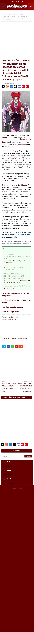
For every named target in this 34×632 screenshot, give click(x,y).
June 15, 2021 (7, 288)
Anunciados (13, 14)
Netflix (10, 317)
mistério (5, 341)
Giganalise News (22, 338)
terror (17, 341)
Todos (22, 341)
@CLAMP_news (19, 261)
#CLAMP (11, 261)
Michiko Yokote (16, 156)
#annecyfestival (25, 280)
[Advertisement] (17, 41)
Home (14, 488)
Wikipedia (12, 319)
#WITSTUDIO (7, 263)
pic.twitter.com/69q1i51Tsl (11, 282)
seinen (11, 341)
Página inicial (5, 14)
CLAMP (10, 165)
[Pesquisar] (12, 456)
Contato (20, 488)
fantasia (14, 338)
